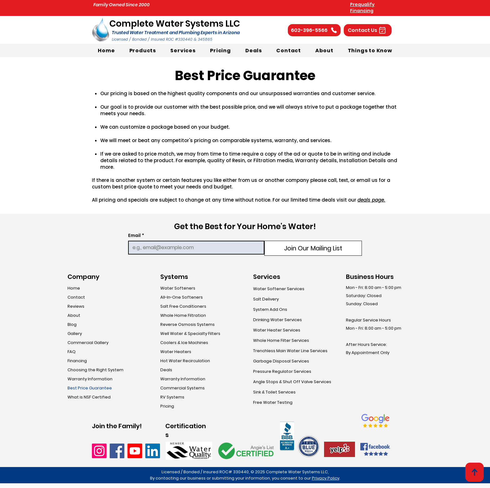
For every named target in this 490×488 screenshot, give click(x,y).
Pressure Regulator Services (282, 371)
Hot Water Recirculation (185, 361)
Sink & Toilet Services (274, 392)
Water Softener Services (278, 289)
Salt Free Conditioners (183, 306)
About (74, 315)
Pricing (167, 406)
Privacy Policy (325, 478)
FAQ (72, 352)
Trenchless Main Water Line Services (290, 351)
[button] (368, 30)
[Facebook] (117, 451)
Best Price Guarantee (90, 388)
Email (136, 235)
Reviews (76, 306)
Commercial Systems (182, 388)
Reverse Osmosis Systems (187, 324)
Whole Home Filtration (183, 315)
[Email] (194, 247)
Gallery (75, 333)
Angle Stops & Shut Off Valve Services (291, 382)
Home (74, 288)
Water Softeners (177, 288)
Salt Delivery (266, 299)
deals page (371, 200)
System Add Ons (270, 309)
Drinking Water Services (277, 320)
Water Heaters (175, 352)
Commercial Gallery (88, 343)
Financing (77, 361)
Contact (76, 297)
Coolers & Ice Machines (184, 343)
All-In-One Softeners (181, 297)
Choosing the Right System (95, 370)
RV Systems (172, 397)
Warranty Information (90, 379)
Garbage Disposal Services (281, 361)
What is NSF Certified (89, 397)
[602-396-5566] (314, 30)
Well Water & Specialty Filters (190, 333)
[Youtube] (135, 451)
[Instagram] (99, 451)
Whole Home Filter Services (281, 340)
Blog (72, 324)
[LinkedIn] (152, 451)
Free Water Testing (272, 402)
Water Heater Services (276, 330)
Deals (166, 370)
